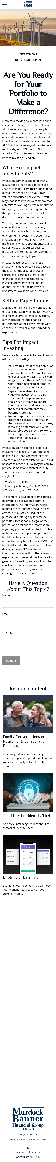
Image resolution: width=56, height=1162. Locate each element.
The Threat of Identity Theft (27, 815)
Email (5, 614)
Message (7, 632)
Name (6, 595)
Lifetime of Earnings (20, 877)
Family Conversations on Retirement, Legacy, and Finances (24, 741)
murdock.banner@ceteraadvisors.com (28, 1139)
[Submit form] (11, 660)
